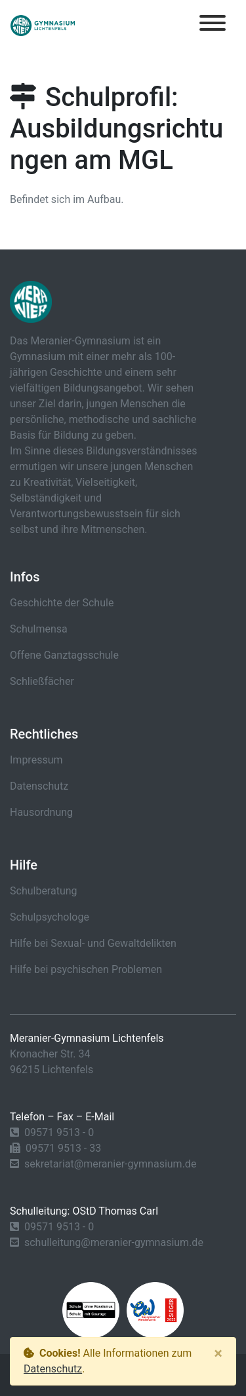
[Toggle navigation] (213, 25)
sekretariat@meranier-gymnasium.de (110, 1164)
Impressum (36, 760)
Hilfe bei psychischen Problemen (86, 969)
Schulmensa (39, 629)
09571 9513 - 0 (59, 1132)
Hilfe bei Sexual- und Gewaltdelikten (93, 943)
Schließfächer (42, 681)
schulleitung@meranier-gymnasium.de (113, 1242)
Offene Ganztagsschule (64, 655)
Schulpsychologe (49, 917)
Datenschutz (39, 786)
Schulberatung (43, 891)
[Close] (218, 1353)
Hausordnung (41, 812)
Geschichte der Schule (61, 603)
